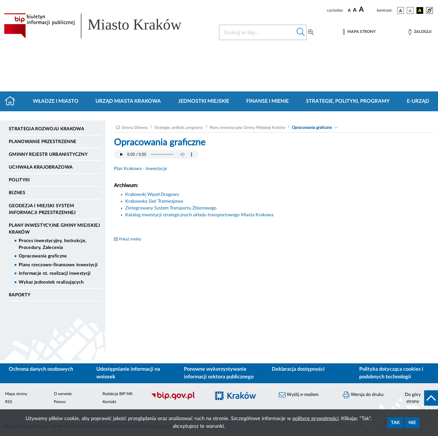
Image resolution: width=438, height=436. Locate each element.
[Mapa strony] (359, 32)
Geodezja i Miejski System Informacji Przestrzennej (42, 209)
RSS (8, 402)
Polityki (19, 180)
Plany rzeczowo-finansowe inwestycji (58, 265)
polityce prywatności (315, 418)
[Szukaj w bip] (301, 32)
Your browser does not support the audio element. (156, 154)
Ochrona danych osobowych (41, 369)
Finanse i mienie (267, 101)
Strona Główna (135, 128)
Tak (395, 422)
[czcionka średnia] (354, 10)
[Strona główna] (12, 101)
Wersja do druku (363, 394)
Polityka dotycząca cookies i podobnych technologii (391, 373)
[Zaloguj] (420, 32)
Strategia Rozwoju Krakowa (46, 129)
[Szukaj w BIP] (257, 32)
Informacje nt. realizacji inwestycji (55, 273)
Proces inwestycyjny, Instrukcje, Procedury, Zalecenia (52, 244)
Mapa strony (16, 394)
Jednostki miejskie (203, 101)
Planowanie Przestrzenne (42, 141)
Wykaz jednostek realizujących (51, 282)
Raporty (19, 295)
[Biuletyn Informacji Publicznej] (177, 398)
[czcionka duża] (367, 10)
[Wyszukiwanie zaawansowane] (311, 32)
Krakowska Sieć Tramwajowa (154, 201)
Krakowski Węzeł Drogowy (152, 194)
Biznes (17, 192)
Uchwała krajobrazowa (41, 167)
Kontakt (109, 402)
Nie (412, 422)
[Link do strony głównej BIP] (100, 25)
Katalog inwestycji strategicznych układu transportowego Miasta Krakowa (199, 215)
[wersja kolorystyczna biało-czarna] (410, 10)
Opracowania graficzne (43, 256)
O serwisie (63, 394)
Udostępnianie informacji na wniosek (128, 373)
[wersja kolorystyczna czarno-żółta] (420, 10)
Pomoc (60, 402)
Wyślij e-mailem (298, 394)
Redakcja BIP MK (118, 394)
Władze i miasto (55, 101)
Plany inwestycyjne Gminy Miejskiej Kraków (54, 228)
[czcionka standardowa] (349, 10)
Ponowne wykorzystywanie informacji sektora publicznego (219, 373)
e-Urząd (418, 101)
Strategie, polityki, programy (348, 101)
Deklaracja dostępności (298, 369)
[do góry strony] (419, 398)
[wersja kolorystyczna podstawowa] (400, 10)
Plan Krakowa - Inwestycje (140, 168)
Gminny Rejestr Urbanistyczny (48, 154)
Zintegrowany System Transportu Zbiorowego (170, 208)
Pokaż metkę (130, 239)
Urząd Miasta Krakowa (128, 101)
